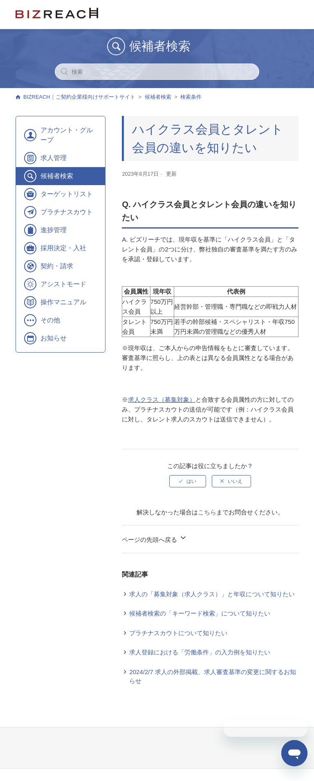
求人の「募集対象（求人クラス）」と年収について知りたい (212, 594)
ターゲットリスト (66, 193)
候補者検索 (158, 97)
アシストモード (63, 284)
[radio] (187, 481)
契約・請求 (56, 266)
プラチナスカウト (66, 211)
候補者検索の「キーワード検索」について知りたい (199, 613)
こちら (207, 512)
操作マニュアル (63, 302)
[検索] (157, 71)
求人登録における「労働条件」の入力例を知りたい (199, 652)
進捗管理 (53, 229)
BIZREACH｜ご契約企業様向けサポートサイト (79, 97)
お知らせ (53, 338)
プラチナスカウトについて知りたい (178, 632)
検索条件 (191, 97)
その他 (50, 320)
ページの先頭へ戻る (154, 538)
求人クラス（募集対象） (161, 399)
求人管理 (53, 157)
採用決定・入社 (63, 247)
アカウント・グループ (66, 135)
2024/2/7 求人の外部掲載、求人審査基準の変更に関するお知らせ (212, 676)
